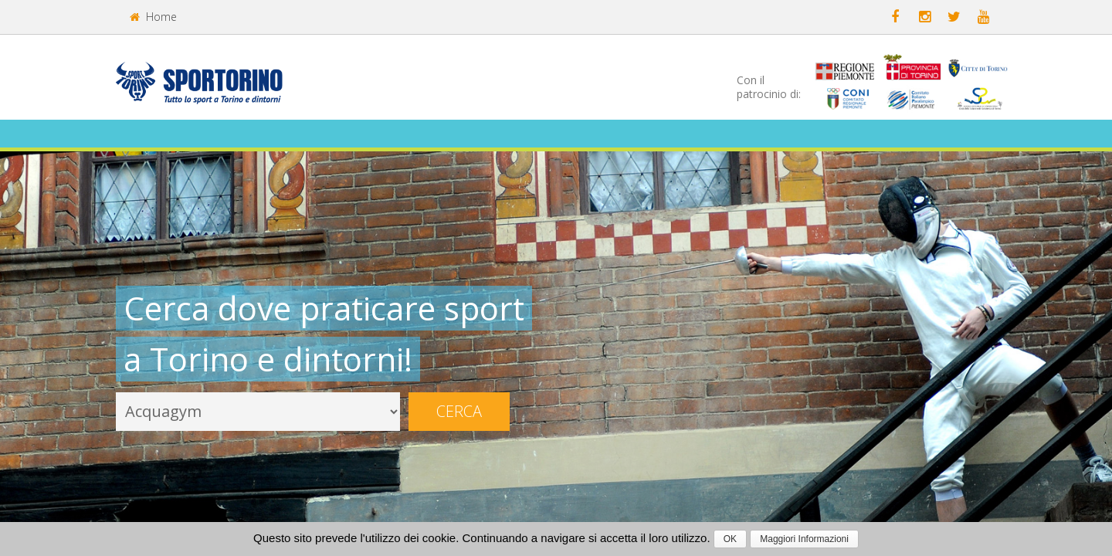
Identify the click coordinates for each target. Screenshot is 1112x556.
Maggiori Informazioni (804, 539)
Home (153, 16)
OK (730, 539)
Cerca (459, 411)
